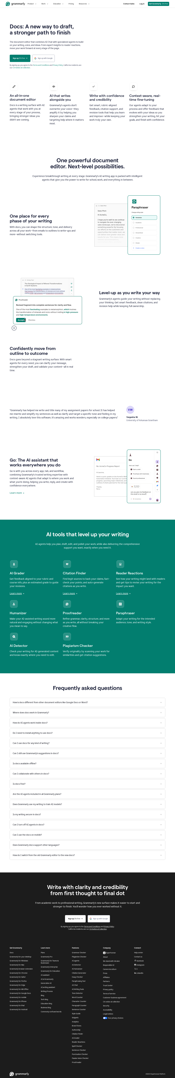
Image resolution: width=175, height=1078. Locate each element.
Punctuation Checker (80, 1054)
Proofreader (76, 1062)
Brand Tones (76, 1026)
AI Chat (75, 985)
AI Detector (76, 965)
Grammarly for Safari (18, 977)
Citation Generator (79, 973)
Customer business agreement (114, 998)
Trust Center (108, 985)
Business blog (46, 1008)
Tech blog (44, 999)
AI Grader (76, 1038)
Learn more (17, 492)
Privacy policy (108, 990)
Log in (142, 4)
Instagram (139, 965)
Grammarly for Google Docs (20, 993)
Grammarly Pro (46, 957)
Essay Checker (77, 977)
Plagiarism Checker (79, 957)
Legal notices (108, 1014)
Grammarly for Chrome (18, 973)
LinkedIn (138, 973)
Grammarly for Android (18, 1010)
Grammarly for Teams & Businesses (50, 962)
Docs (11, 953)
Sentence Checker (79, 1050)
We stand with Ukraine (111, 961)
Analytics (75, 1022)
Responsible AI (108, 965)
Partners (106, 981)
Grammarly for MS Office (19, 989)
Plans (43, 953)
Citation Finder (77, 1034)
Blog (42, 995)
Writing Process (47, 991)
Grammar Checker (79, 953)
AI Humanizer (77, 969)
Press (105, 973)
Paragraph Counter (79, 1006)
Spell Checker (77, 1046)
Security (106, 1006)
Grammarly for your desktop (20, 957)
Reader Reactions (78, 1042)
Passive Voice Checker (80, 1058)
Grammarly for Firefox (18, 981)
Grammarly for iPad (17, 1006)
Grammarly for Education (50, 971)
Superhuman (109, 953)
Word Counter (77, 997)
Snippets (75, 1018)
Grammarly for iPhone (18, 1001)
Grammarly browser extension (21, 969)
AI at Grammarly (47, 979)
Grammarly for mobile (18, 997)
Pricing (71, 4)
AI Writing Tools (78, 989)
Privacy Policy (58, 65)
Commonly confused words (51, 1012)
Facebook (139, 961)
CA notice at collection (111, 1002)
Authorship (76, 1030)
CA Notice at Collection (21, 68)
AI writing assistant (48, 987)
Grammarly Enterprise (49, 967)
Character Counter (79, 1001)
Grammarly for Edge (17, 985)
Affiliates (106, 977)
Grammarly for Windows (19, 961)
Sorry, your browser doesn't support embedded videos (127, 47)
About (105, 957)
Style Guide (76, 1014)
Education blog (46, 1004)
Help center (138, 953)
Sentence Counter (79, 1010)
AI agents (75, 961)
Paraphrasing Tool (78, 981)
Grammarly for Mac (17, 965)
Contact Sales (128, 4)
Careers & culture (109, 969)
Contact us (138, 957)
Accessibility (107, 1010)
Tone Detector (77, 993)
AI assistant (45, 975)
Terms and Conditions (41, 65)
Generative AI (46, 983)
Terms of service (109, 994)
